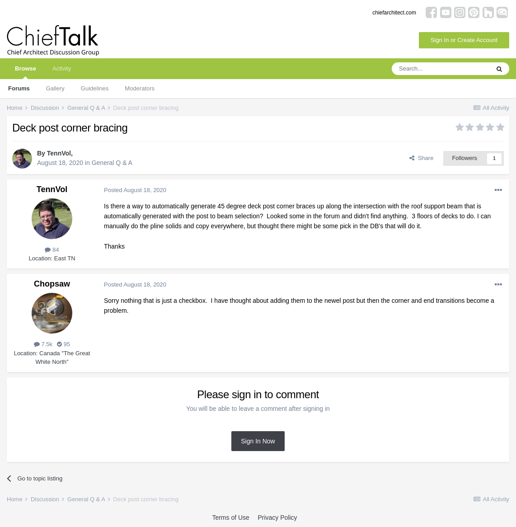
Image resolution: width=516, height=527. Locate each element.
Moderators (140, 88)
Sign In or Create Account (464, 40)
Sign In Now (258, 441)
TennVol (59, 153)
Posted (135, 190)
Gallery (55, 88)
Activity (61, 68)
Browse (25, 72)
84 (52, 249)
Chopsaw (52, 283)
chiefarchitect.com (394, 12)
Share (421, 158)
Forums (19, 88)
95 (63, 344)
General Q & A (112, 162)
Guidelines (94, 88)
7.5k (43, 344)
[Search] (440, 68)
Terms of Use (230, 517)
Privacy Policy (277, 517)
